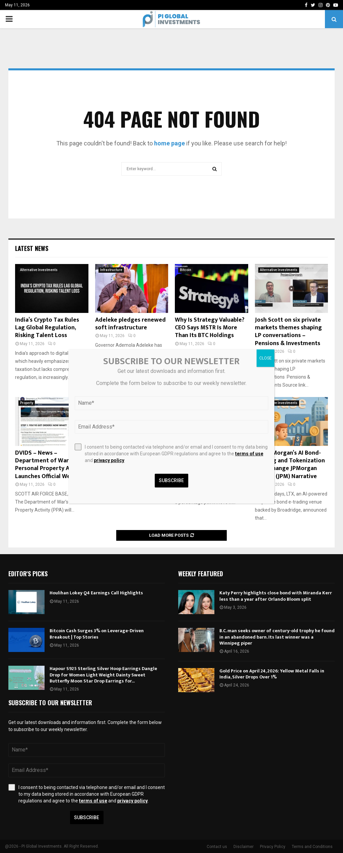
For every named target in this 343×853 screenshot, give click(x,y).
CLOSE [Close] (265, 358)
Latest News (31, 248)
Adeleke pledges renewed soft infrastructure (130, 324)
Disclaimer (243, 846)
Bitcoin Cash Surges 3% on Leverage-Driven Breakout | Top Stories (97, 634)
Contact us (217, 846)
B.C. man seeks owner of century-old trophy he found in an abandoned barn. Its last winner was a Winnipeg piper (277, 637)
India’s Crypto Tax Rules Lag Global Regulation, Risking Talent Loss (47, 328)
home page (169, 143)
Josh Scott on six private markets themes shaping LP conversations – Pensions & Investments (288, 331)
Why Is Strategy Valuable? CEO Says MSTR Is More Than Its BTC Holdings (210, 328)
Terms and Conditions (312, 846)
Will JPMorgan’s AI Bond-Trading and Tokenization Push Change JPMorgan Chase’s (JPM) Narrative (290, 464)
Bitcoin (185, 270)
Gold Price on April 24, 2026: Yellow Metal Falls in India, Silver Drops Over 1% (271, 674)
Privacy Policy (272, 846)
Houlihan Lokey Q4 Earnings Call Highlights (96, 593)
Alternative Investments (39, 270)
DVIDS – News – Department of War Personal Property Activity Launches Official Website (51, 464)
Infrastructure (111, 270)
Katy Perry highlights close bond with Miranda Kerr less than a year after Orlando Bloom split (275, 596)
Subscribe (86, 817)
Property (26, 403)
